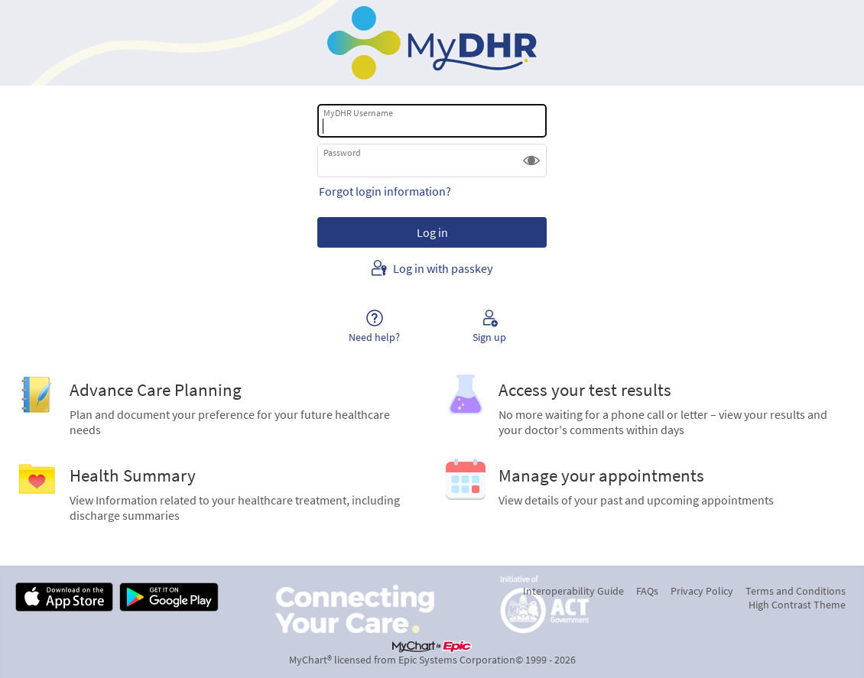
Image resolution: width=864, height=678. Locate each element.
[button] (531, 160)
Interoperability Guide (573, 591)
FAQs (647, 591)
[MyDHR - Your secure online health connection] (432, 42)
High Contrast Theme (797, 604)
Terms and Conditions (795, 591)
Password (342, 152)
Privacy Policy (702, 591)
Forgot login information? (385, 191)
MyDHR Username (358, 112)
